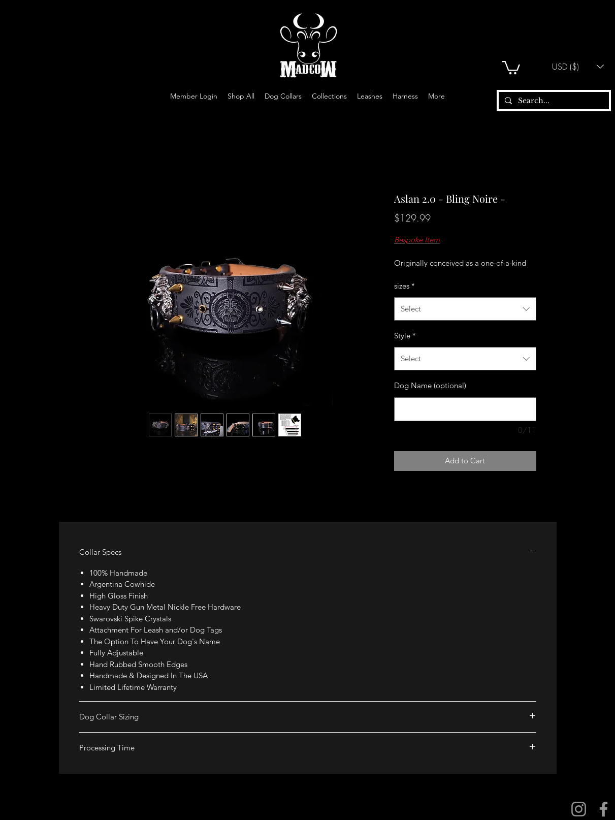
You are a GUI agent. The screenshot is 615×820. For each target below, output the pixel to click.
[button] (511, 66)
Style (405, 335)
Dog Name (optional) (430, 385)
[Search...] (553, 101)
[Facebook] (603, 809)
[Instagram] (579, 809)
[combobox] (465, 309)
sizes (404, 286)
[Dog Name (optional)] (465, 409)
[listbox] (578, 66)
